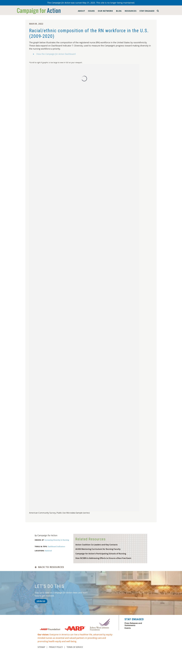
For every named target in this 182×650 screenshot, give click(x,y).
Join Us (41, 601)
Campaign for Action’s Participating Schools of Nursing (100, 553)
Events (128, 628)
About (81, 11)
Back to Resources (49, 567)
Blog (119, 11)
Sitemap (41, 647)
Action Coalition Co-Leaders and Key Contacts (96, 544)
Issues (91, 11)
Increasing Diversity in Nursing (56, 540)
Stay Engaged (147, 11)
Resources (130, 11)
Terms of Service (75, 647)
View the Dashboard (56, 54)
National (48, 551)
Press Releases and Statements (133, 624)
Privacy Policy (56, 647)
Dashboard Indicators (57, 546)
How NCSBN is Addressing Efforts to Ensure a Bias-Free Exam (103, 558)
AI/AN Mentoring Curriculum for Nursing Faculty (97, 549)
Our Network (105, 11)
